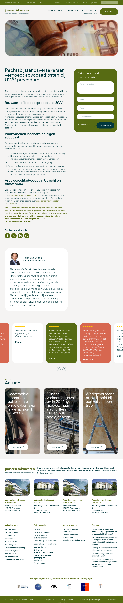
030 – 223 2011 (43, 512)
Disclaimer (112, 599)
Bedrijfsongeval (11, 532)
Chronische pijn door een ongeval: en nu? (102, 554)
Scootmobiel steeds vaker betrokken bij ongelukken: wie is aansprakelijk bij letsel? (21, 403)
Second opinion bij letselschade (70, 530)
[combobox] (109, 3)
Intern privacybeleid (46, 599)
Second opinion (88, 10)
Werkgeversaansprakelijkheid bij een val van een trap (100, 399)
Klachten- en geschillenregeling (90, 599)
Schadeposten (11, 541)
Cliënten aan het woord (14, 560)
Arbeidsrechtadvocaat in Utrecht (101, 501)
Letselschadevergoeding (15, 547)
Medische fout (11, 538)
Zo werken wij (10, 553)
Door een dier (10, 535)
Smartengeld (10, 544)
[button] (7, 235)
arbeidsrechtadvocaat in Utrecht (24, 195)
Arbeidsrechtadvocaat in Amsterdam (72, 501)
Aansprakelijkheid (12, 550)
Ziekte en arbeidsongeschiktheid (43, 551)
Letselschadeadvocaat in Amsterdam (15, 501)
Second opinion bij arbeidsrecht (70, 536)
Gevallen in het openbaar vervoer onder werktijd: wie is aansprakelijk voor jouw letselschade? (104, 562)
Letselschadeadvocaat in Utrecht (44, 501)
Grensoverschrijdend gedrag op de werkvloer (42, 557)
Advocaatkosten (11, 557)
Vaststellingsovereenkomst (43, 544)
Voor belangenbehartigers (74, 540)
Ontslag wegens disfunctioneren (40, 536)
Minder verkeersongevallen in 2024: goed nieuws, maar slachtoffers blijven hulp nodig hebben (61, 405)
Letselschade (55, 10)
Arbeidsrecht (71, 10)
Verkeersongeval (12, 529)
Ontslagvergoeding (42, 532)
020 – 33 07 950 (73, 510)
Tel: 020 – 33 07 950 (13, 510)
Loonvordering (40, 547)
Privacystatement (66, 599)
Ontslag (37, 529)
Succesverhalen (90, 13)
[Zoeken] (115, 3)
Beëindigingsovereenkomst (43, 541)
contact (58, 210)
